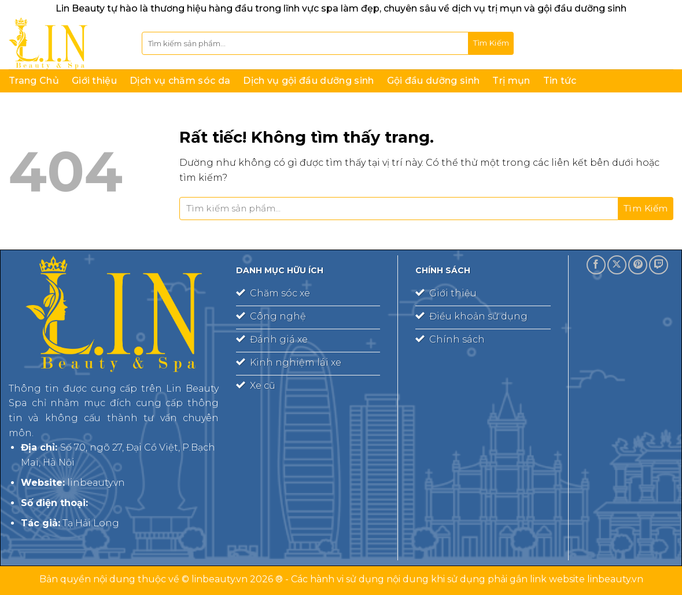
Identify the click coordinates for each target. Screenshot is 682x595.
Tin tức (560, 80)
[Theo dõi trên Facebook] (596, 264)
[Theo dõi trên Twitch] (658, 264)
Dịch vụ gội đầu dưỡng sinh (308, 80)
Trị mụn (511, 80)
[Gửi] (491, 43)
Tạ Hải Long (90, 523)
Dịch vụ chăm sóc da (180, 80)
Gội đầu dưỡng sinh (433, 80)
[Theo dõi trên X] (616, 264)
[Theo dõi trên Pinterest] (637, 264)
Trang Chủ (34, 80)
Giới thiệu (94, 80)
